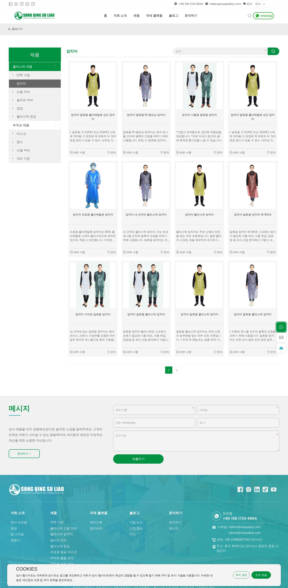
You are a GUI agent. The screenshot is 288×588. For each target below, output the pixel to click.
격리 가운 (23, 158)
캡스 (20, 142)
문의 (247, 4)
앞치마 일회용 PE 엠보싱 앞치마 (146, 115)
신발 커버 (23, 92)
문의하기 (191, 15)
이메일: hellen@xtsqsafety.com (236, 537)
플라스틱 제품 (22, 66)
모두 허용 (261, 575)
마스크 (21, 134)
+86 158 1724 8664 (188, 4)
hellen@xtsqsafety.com (223, 4)
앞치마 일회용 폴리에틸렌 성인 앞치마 (93, 117)
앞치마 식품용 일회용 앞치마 (199, 115)
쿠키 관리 (241, 575)
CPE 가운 (23, 75)
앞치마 (21, 83)
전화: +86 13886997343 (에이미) (237, 544)
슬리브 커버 (25, 100)
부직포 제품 (21, 125)
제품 (136, 15)
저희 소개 (120, 15)
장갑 (20, 108)
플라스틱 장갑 (26, 116)
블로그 (173, 15)
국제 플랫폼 (154, 15)
